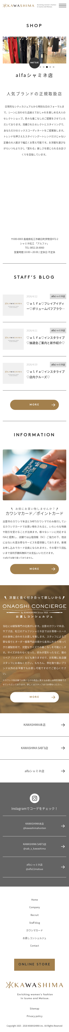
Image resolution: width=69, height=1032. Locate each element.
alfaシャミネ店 (58, 296)
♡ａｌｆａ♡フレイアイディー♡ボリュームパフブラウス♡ (45, 306)
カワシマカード (34, 930)
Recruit (35, 915)
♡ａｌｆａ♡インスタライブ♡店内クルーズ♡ (45, 374)
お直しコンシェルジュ (34, 938)
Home (34, 899)
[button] (40, 67)
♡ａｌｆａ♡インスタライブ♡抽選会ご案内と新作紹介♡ (45, 340)
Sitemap (34, 1008)
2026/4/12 (31, 296)
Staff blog (34, 922)
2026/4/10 (31, 364)
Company (34, 907)
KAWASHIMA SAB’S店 (43, 748)
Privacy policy (35, 1016)
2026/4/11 (31, 330)
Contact (34, 945)
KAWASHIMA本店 (44, 725)
